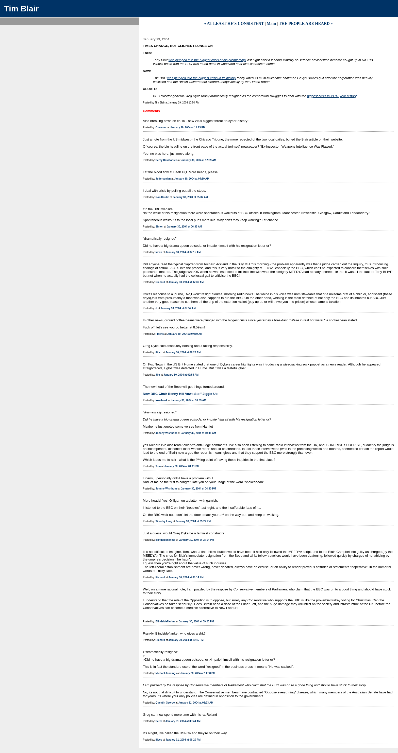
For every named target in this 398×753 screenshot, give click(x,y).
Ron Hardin (162, 197)
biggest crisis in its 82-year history (331, 96)
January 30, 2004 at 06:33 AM (184, 226)
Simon (159, 226)
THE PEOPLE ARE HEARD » (306, 23)
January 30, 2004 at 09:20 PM (196, 621)
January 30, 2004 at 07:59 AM (184, 333)
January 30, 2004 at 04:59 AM (191, 178)
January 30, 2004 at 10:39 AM (188, 400)
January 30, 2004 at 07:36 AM (186, 282)
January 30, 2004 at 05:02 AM (190, 197)
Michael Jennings (166, 673)
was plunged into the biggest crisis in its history (201, 78)
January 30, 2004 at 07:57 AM (178, 308)
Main (271, 23)
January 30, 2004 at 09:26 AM (183, 352)
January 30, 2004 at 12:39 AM (198, 160)
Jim (158, 374)
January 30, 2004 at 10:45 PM (186, 640)
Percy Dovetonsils (167, 160)
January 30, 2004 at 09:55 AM (180, 374)
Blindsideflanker (165, 539)
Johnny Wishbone (166, 433)
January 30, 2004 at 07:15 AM (183, 252)
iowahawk (162, 400)
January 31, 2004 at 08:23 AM (195, 702)
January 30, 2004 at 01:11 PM (181, 466)
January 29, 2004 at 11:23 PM (187, 127)
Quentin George (165, 702)
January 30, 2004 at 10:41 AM (198, 433)
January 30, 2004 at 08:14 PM (196, 539)
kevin (159, 252)
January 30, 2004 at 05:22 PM (193, 521)
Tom (158, 466)
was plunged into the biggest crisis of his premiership (207, 60)
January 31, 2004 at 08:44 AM (183, 721)
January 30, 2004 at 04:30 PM (198, 488)
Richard (160, 282)
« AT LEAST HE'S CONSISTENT (234, 23)
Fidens (160, 333)
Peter (159, 721)
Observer (161, 127)
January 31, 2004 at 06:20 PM (183, 739)
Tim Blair (21, 8)
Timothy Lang (164, 521)
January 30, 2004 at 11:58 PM (197, 673)
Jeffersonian (163, 178)
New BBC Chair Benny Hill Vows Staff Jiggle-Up (180, 394)
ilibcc (159, 352)
